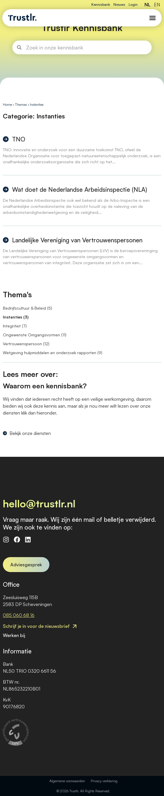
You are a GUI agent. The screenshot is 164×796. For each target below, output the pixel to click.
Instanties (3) (15, 316)
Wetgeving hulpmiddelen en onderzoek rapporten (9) (52, 352)
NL (147, 4)
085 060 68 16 (18, 615)
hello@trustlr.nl (39, 503)
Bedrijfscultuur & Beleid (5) (27, 308)
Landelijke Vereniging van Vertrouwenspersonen (77, 240)
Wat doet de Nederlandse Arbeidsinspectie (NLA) (79, 189)
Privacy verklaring (104, 781)
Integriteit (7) (15, 325)
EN (157, 4)
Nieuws (119, 4)
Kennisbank (100, 4)
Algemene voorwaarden (67, 781)
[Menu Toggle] (152, 17)
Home (7, 104)
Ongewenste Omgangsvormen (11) (34, 334)
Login (133, 4)
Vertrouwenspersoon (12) (26, 343)
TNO (18, 139)
